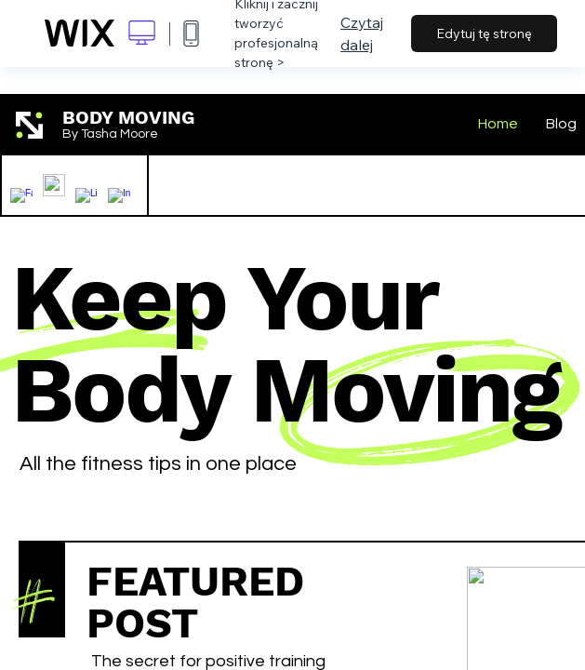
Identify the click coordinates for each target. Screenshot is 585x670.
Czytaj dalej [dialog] (361, 33)
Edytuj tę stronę (484, 33)
